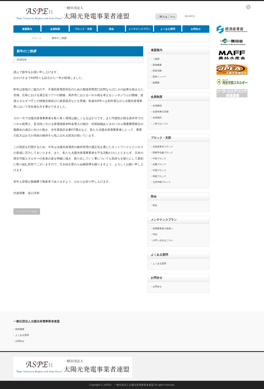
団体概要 (157, 65)
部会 (111, 29)
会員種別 (157, 105)
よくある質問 (167, 29)
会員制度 (55, 29)
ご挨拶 (156, 59)
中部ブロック (159, 158)
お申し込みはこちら (163, 240)
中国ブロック (159, 170)
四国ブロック (159, 176)
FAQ (155, 234)
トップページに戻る (26, 211)
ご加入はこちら (161, 123)
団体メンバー (159, 76)
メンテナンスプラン (139, 29)
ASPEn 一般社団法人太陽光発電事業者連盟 (129, 384)
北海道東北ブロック (163, 146)
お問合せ (196, 29)
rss (248, 7)
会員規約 (157, 117)
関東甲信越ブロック (163, 152)
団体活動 (157, 70)
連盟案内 (27, 29)
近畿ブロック (159, 164)
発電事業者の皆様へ (163, 228)
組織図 (156, 82)
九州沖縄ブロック (162, 182)
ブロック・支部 (83, 29)
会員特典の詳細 (161, 111)
